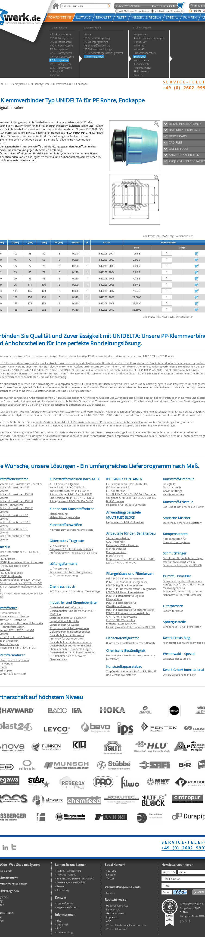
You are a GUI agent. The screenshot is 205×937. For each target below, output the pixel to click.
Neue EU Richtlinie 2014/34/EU (68, 487)
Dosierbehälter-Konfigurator (66, 607)
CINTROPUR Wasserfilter (120, 620)
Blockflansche (114, 555)
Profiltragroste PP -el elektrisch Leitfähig (73, 552)
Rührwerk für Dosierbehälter (67, 638)
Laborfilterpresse (173, 610)
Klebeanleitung (59, 513)
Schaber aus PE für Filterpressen (182, 626)
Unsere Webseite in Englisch (179, 674)
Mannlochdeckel (116, 548)
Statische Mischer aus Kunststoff (182, 522)
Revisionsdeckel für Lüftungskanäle (71, 572)
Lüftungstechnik (59, 568)
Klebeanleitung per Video (65, 517)
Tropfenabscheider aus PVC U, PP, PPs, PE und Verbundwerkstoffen (131, 673)
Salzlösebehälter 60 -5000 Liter (68, 617)
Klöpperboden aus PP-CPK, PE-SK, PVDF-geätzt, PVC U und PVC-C (130, 560)
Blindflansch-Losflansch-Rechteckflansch (130, 643)
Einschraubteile (172, 487)
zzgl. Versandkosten (181, 236)
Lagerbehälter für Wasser (64, 624)
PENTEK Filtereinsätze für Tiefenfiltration (130, 609)
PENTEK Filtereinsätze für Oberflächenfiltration (121, 604)
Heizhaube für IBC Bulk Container (126, 504)
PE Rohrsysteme (40, 84)
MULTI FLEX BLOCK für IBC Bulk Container (131, 494)
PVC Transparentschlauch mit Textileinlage (75, 591)
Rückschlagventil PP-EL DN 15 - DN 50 (72, 497)
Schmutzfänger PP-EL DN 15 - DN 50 (71, 494)
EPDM (32, 647)
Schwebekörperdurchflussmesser (182, 581)
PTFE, (11, 647)
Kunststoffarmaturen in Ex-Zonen (70, 491)
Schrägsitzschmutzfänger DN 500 (182, 565)
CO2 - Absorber (115, 541)
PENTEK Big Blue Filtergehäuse (124, 585)
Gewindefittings (172, 491)
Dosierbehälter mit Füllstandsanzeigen (72, 652)
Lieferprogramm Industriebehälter (70, 631)
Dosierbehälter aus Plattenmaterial (70, 645)
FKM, (25, 647)
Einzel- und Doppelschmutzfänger (183, 558)
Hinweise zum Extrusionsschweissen (71, 529)
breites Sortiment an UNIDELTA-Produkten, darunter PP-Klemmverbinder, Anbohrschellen (89, 422)
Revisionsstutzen (116, 552)
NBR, (18, 647)
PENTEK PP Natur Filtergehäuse (124, 592)
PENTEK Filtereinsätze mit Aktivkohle (128, 613)
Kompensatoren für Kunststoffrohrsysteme (176, 540)
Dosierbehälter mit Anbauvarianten (71, 642)
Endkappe (81, 84)
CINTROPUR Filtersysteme (121, 616)
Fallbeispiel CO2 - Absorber (122, 545)
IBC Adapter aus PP (117, 491)
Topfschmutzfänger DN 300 (179, 561)
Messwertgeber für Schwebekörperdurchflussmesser (182, 589)
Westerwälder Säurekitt (176, 658)
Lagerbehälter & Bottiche (64, 621)
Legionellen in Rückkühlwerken (125, 522)
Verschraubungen (173, 494)
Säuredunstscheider (118, 538)
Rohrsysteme (19, 84)
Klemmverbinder (62, 84)
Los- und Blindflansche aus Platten (184, 506)
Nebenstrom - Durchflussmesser (182, 595)
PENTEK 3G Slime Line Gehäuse (124, 578)
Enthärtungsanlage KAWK (121, 623)
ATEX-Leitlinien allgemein (65, 484)
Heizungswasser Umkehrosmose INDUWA (130, 627)
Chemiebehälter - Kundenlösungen (70, 649)
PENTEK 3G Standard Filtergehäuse (127, 582)
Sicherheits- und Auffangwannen (69, 628)
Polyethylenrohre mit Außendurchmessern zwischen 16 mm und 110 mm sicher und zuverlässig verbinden (111, 366)
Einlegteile (169, 484)
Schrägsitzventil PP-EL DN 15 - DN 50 (71, 501)
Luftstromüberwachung (64, 575)
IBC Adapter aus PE (117, 487)
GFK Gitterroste (59, 545)
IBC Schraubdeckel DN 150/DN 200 (126, 484)
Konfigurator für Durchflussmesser (183, 584)
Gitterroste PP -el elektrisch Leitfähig (71, 549)
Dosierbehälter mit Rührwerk (67, 635)
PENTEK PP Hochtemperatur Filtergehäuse (131, 589)
